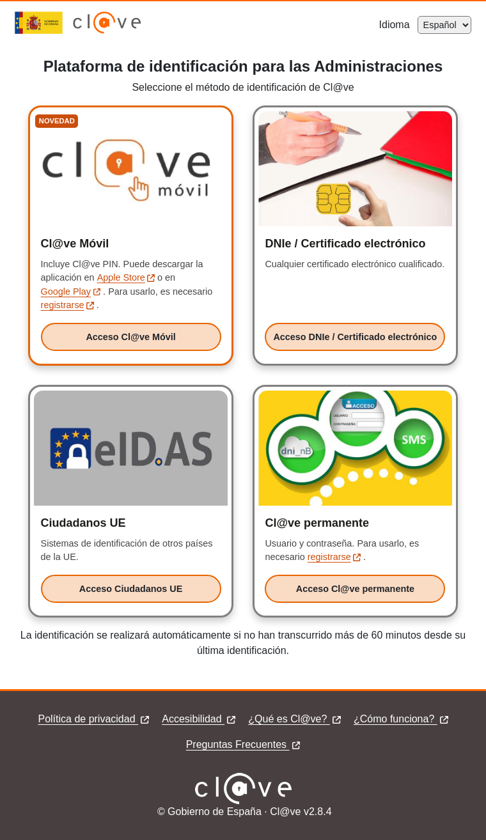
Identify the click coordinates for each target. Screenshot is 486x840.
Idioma (398, 24)
